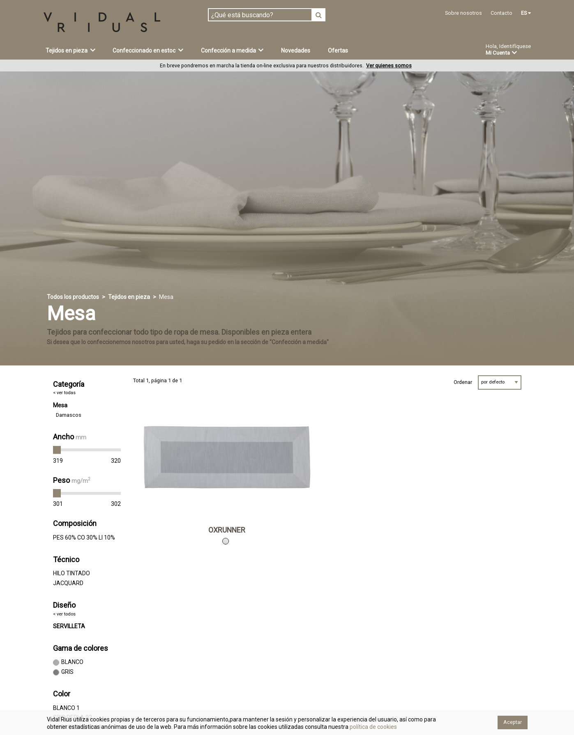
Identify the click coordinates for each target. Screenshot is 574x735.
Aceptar (512, 722)
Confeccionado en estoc (148, 50)
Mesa (60, 405)
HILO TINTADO (71, 573)
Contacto (501, 13)
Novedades (295, 50)
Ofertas (338, 50)
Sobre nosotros (463, 13)
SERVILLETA (69, 626)
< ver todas (64, 392)
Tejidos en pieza (70, 50)
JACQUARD (68, 583)
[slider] (57, 450)
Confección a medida (232, 50)
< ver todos (64, 614)
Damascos (68, 415)
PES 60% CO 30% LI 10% (84, 537)
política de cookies (372, 727)
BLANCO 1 (66, 708)
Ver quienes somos (389, 65)
